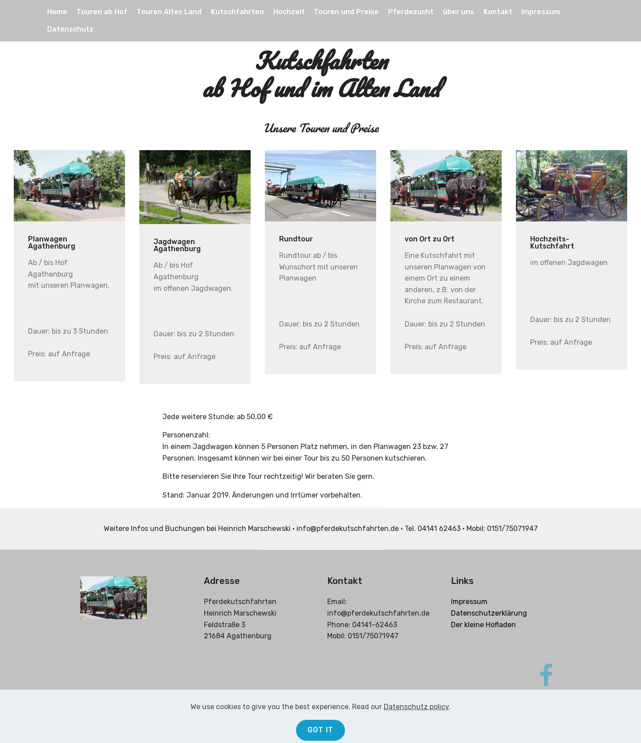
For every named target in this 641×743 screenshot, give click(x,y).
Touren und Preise (346, 12)
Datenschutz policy (416, 731)
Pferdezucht (411, 12)
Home (57, 12)
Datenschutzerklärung (489, 613)
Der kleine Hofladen (483, 625)
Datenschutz (70, 29)
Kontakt (497, 12)
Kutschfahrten (237, 12)
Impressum (540, 12)
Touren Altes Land (169, 12)
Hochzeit (289, 12)
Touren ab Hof (102, 12)
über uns (458, 12)
